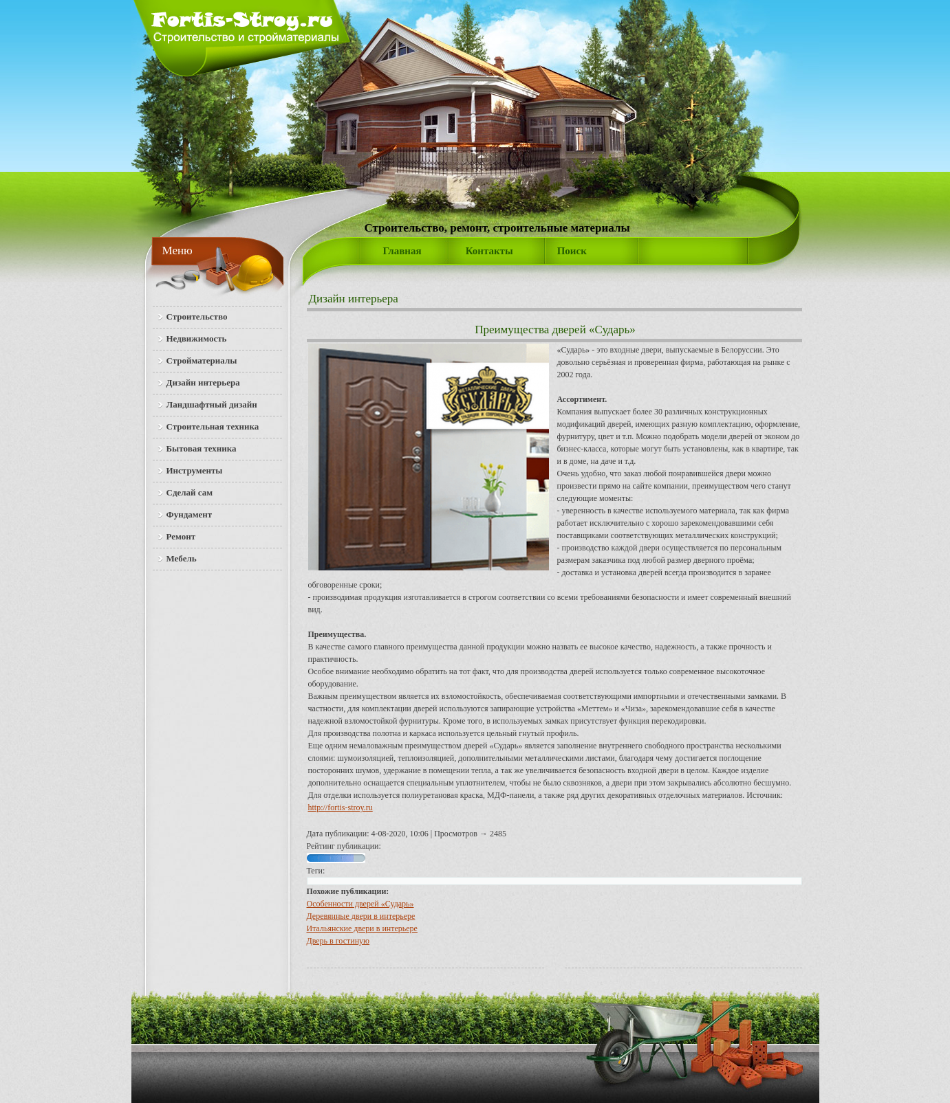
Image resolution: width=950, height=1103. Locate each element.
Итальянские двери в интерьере (362, 928)
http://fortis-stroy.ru (340, 807)
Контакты (489, 250)
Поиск (572, 250)
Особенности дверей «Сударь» (360, 904)
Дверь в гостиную (338, 941)
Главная (402, 250)
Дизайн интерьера (353, 298)
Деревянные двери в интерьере (361, 916)
